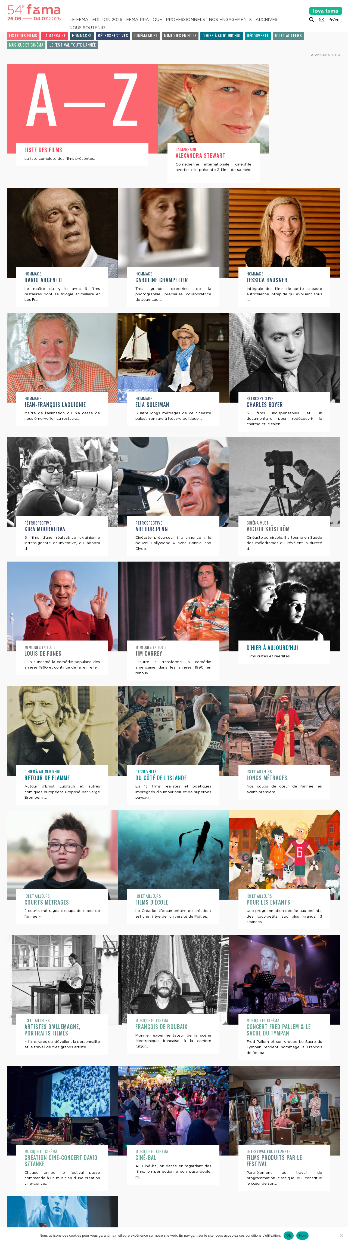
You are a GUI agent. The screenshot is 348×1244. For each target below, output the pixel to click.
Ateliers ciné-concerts (276, 1158)
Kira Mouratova (267, 405)
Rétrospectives (113, 35)
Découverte (258, 35)
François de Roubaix (50, 1027)
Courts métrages (269, 778)
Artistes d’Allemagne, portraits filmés (274, 905)
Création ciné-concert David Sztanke (283, 1031)
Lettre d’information (67, 1217)
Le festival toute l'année (72, 45)
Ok (288, 1235)
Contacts (21, 1217)
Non (302, 1235)
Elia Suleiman (41, 405)
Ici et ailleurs (288, 35)
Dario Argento (265, 156)
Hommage (255, 149)
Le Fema (78, 19)
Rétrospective (148, 398)
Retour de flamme (269, 653)
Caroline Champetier (50, 280)
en (337, 19)
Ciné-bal (34, 1158)
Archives (266, 19)
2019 (335, 55)
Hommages (82, 35)
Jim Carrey (37, 653)
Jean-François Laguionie (277, 280)
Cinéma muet (145, 35)
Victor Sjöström (157, 529)
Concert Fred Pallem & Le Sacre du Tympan (167, 1031)
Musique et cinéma (26, 45)
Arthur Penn (40, 529)
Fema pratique (144, 19)
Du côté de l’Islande (50, 778)
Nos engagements (230, 19)
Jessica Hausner (156, 280)
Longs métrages (155, 778)
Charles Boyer (153, 405)
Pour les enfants (157, 902)
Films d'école (40, 902)
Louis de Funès (265, 529)
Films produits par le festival (163, 1161)
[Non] (341, 1235)
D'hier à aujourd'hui (222, 35)
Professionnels (185, 19)
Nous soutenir (87, 27)
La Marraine (55, 35)
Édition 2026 (107, 19)
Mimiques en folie (180, 35)
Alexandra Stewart (160, 156)
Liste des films (23, 35)
